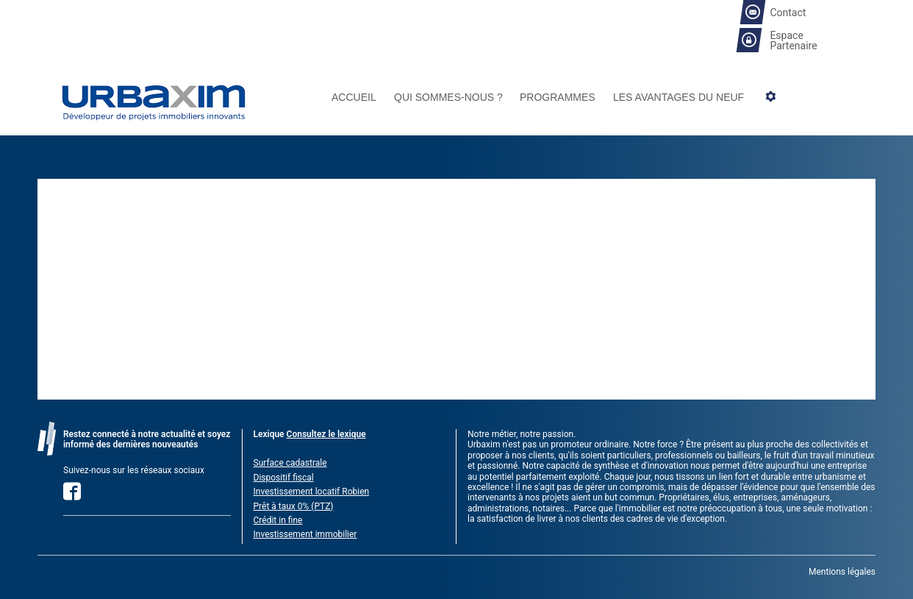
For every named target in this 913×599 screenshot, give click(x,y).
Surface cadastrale (290, 463)
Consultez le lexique (326, 434)
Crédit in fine (278, 520)
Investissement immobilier (305, 534)
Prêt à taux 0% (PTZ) (294, 506)
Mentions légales (842, 572)
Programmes (557, 97)
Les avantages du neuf (678, 97)
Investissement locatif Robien (312, 491)
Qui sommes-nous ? (448, 97)
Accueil (354, 97)
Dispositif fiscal (284, 477)
